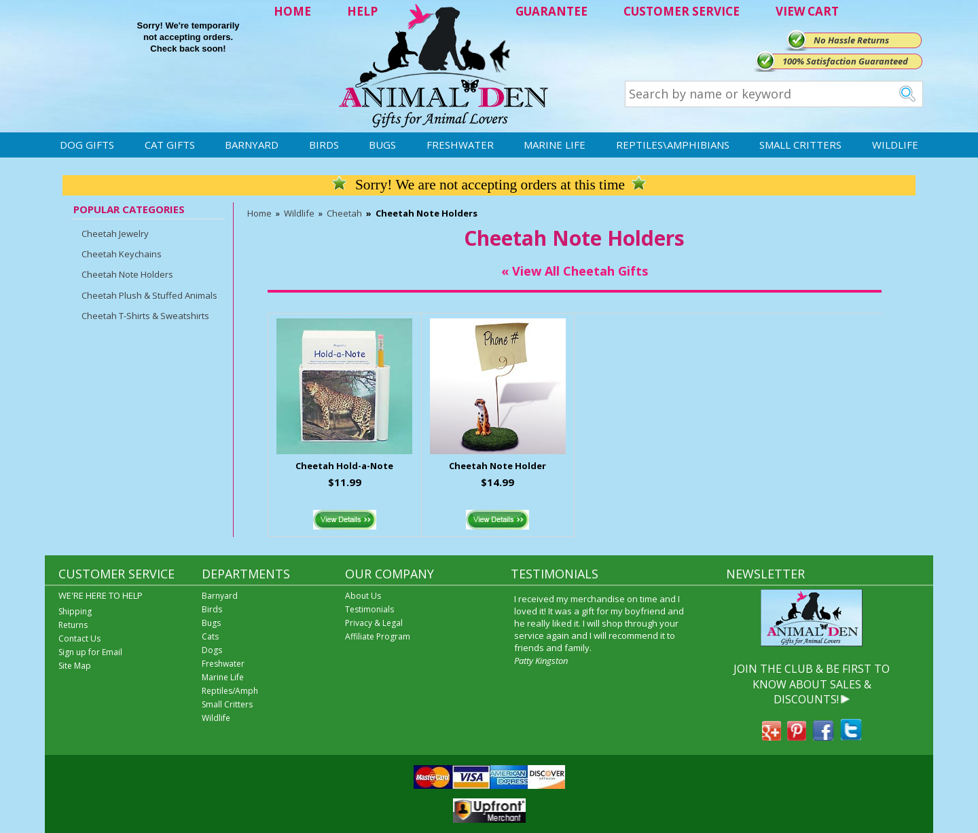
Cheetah (344, 213)
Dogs (212, 650)
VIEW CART (807, 11)
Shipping (75, 611)
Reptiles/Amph (230, 691)
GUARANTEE (551, 11)
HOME (292, 11)
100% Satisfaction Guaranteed (845, 61)
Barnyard (251, 144)
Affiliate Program (377, 636)
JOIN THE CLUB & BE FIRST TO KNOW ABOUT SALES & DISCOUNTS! (812, 684)
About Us (363, 595)
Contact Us (79, 638)
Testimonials (369, 609)
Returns (73, 625)
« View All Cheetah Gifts (574, 271)
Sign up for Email (90, 652)
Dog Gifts (87, 144)
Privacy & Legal (374, 623)
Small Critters (800, 144)
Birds (324, 144)
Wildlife (895, 144)
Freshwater (460, 144)
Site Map (74, 665)
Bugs (382, 144)
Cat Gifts (170, 144)
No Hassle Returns (851, 40)
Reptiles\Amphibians (672, 144)
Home (259, 213)
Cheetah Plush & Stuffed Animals (149, 295)
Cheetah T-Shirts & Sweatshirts (145, 316)
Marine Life (554, 144)
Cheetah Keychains (122, 254)
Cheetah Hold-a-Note (344, 466)
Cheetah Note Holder (497, 466)
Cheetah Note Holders (127, 274)
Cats (210, 636)
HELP (362, 11)
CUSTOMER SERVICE (681, 11)
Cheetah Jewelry (115, 233)
